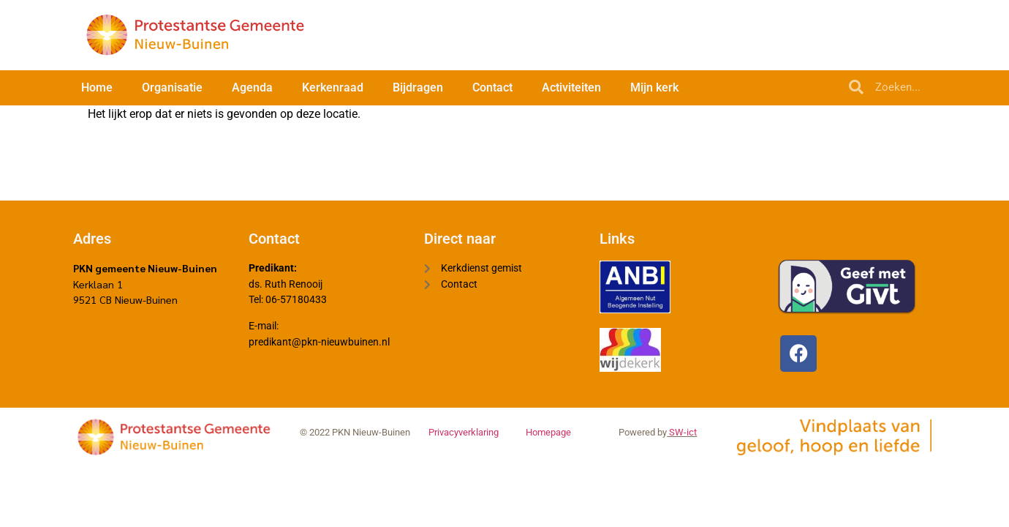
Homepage (548, 438)
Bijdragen (418, 87)
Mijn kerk (654, 87)
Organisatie (172, 87)
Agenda (252, 87)
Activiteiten (571, 87)
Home (97, 87)
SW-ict (682, 438)
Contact (492, 87)
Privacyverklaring (463, 438)
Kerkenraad (332, 87)
